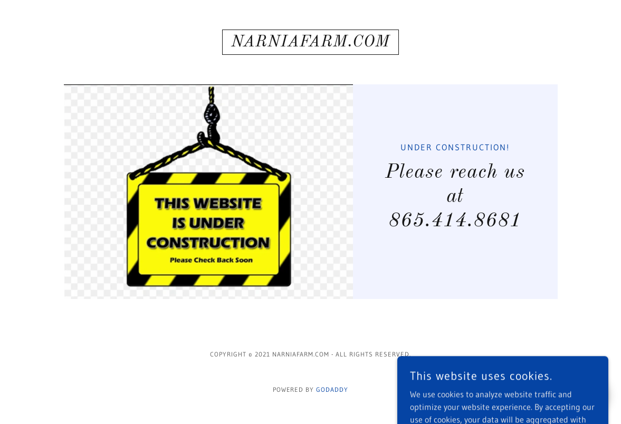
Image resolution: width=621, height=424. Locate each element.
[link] (310, 43)
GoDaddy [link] (332, 389)
